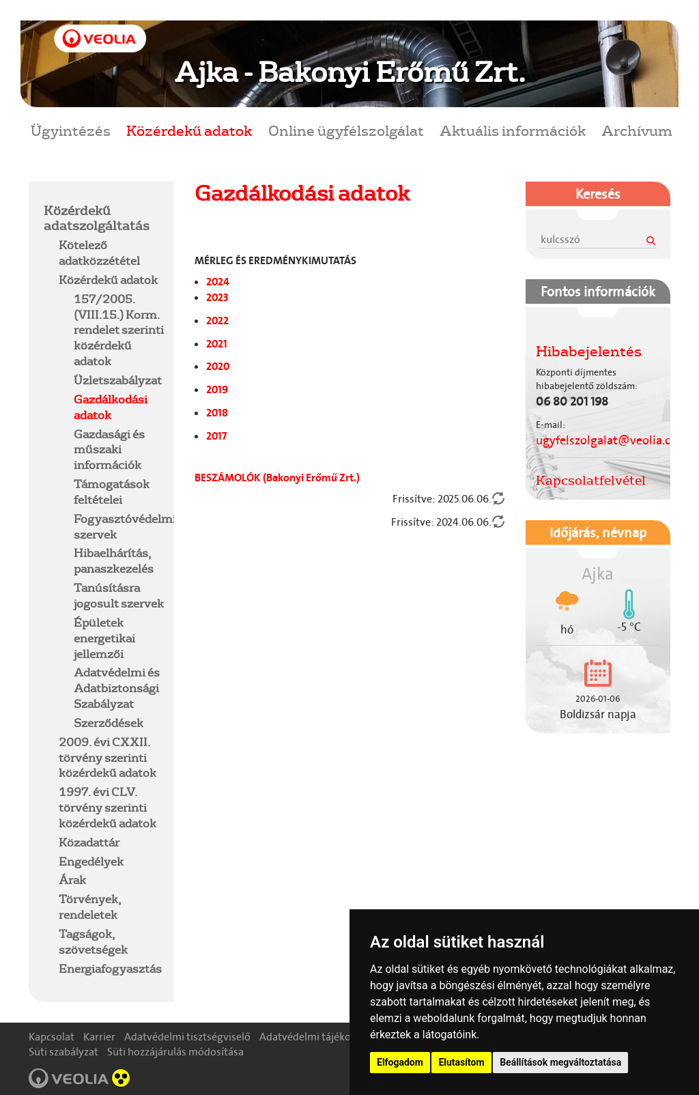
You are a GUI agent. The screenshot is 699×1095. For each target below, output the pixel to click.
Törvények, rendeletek (90, 906)
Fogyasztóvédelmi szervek (125, 526)
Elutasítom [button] (461, 1062)
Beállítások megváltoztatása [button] (560, 1062)
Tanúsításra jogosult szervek (119, 595)
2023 (217, 297)
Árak (72, 879)
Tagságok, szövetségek (93, 941)
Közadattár (89, 842)
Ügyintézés (71, 130)
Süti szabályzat (63, 1051)
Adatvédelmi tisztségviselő (187, 1036)
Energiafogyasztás (110, 968)
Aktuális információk (513, 130)
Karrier (99, 1036)
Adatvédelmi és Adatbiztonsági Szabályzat (117, 688)
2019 (217, 389)
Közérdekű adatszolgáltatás (96, 218)
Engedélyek (91, 861)
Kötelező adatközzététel (99, 252)
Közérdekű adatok (189, 130)
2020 (217, 366)
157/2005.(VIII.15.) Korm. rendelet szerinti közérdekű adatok (119, 329)
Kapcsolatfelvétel (591, 479)
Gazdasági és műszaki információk (109, 449)
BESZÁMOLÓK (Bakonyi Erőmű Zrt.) (277, 477)
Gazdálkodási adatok (110, 406)
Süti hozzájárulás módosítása (175, 1051)
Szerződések (108, 722)
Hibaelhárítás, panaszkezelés (114, 560)
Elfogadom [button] (400, 1062)
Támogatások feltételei (111, 491)
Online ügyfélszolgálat (346, 130)
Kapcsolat (51, 1036)
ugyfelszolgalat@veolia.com (612, 440)
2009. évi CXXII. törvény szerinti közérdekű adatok (107, 757)
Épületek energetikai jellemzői (104, 638)
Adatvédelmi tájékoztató (317, 1036)
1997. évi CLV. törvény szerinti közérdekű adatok (107, 807)
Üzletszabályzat (118, 379)
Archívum (636, 130)
